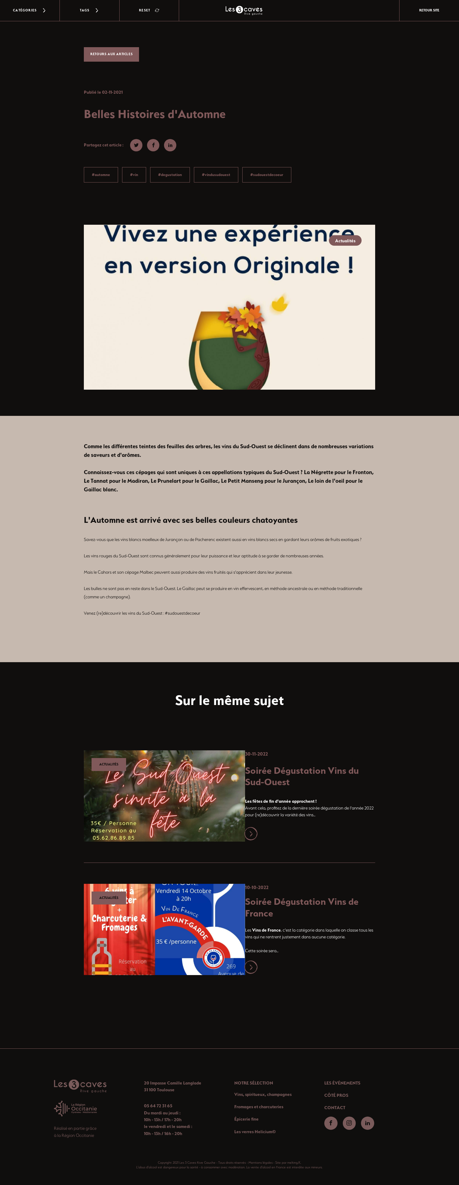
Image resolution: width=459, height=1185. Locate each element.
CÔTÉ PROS (336, 1095)
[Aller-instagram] (349, 1123)
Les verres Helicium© (255, 1131)
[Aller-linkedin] (367, 1123)
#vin (134, 174)
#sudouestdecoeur (266, 174)
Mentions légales (260, 1162)
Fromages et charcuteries (258, 1106)
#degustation (170, 174)
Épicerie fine (246, 1119)
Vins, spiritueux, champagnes (263, 1094)
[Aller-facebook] (331, 1123)
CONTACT (334, 1107)
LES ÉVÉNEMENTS (342, 1083)
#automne (101, 174)
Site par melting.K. (288, 1162)
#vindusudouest (216, 174)
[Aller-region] (75, 1109)
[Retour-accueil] (80, 1086)
